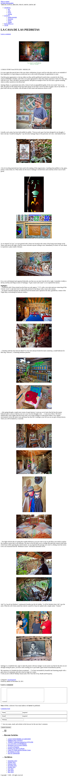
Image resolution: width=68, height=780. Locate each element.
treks (9, 11)
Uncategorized (12, 679)
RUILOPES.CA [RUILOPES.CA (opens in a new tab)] (8, 23)
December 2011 (12, 768)
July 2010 (10, 771)
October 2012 (12, 765)
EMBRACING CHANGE (15, 743)
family (10, 20)
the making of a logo (13, 754)
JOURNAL (7, 7)
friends (10, 22)
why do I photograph (14, 756)
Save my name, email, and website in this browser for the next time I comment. (25, 727)
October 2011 (11, 770)
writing (10, 14)
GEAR (6, 25)
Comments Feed (5, 711)
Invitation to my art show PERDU (17, 748)
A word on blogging (13, 749)
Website (4, 722)
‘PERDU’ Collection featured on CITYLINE (20, 745)
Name (3, 715)
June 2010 (11, 773)
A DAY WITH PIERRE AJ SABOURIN (19, 741)
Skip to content (5, 1)
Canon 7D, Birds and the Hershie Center (19, 753)
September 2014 (12, 763)
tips (9, 9)
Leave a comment (6, 34)
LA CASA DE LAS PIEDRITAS (17, 746)
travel (9, 12)
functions (10, 19)
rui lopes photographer (7, 3)
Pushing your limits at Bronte (16, 751)
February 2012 (12, 766)
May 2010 (11, 774)
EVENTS (7, 15)
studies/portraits (12, 17)
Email (3, 718)
